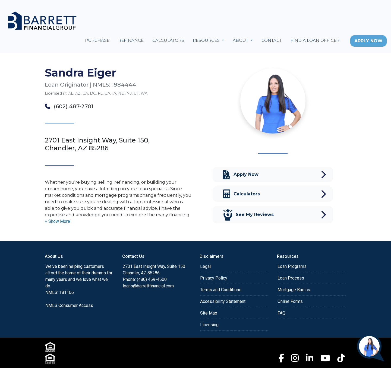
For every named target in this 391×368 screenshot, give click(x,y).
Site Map (208, 313)
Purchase (97, 40)
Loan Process (291, 278)
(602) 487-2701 (69, 106)
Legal (205, 266)
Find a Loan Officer (315, 40)
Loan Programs (292, 266)
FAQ (281, 313)
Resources (207, 40)
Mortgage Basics (294, 289)
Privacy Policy (213, 278)
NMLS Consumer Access (69, 305)
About (241, 40)
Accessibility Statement (222, 301)
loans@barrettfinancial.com (148, 285)
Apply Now (368, 40)
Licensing (209, 324)
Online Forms (290, 301)
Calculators (168, 40)
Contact (271, 40)
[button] (57, 221)
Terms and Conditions (220, 289)
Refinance (131, 40)
